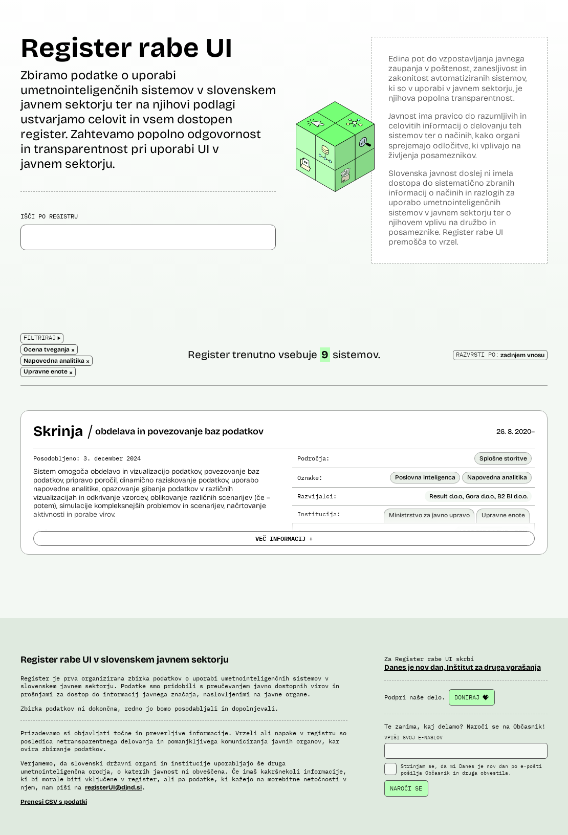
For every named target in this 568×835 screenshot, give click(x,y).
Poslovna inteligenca (425, 477)
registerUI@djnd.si (113, 787)
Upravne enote (503, 515)
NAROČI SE (406, 788)
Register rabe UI (126, 48)
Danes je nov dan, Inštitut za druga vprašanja (462, 667)
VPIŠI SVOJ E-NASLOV (466, 746)
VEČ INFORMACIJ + (284, 538)
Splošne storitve (503, 458)
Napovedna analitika (497, 477)
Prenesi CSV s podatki (53, 801)
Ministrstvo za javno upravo (429, 515)
